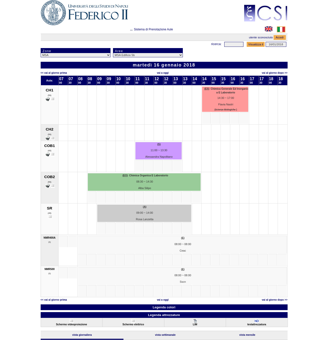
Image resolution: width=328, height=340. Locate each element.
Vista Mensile (247, 335)
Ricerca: (216, 44)
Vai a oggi (163, 72)
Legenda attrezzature (164, 315)
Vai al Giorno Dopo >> (275, 72)
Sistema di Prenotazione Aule (153, 29)
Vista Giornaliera (82, 335)
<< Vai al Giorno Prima (54, 72)
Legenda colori (164, 307)
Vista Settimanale (165, 335)
